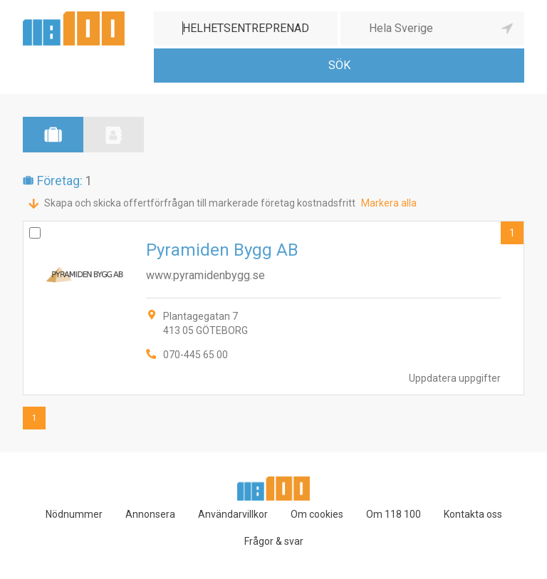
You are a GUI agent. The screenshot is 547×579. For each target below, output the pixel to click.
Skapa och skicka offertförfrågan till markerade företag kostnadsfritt (199, 203)
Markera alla (389, 203)
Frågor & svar (273, 541)
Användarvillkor (233, 514)
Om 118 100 (393, 514)
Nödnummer (74, 514)
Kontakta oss (473, 514)
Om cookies (317, 514)
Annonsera (150, 514)
